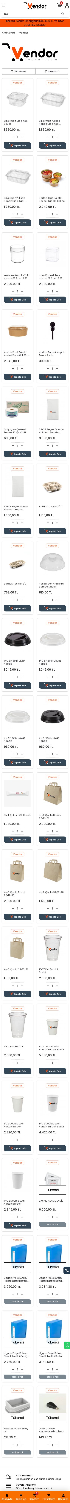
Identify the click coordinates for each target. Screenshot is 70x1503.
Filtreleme (21, 71)
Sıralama (53, 71)
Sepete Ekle (17, 145)
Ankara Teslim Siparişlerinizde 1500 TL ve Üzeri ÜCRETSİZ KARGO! (35, 23)
